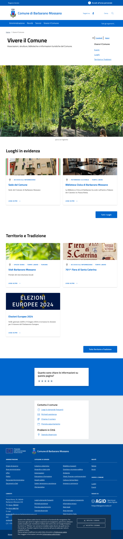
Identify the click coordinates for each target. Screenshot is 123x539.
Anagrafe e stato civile (42, 469)
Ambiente (66, 473)
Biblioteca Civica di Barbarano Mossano (86, 185)
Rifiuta (91, 520)
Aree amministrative (13, 469)
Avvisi (94, 469)
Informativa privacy (70, 503)
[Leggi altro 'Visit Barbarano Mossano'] (14, 283)
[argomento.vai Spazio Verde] (19, 264)
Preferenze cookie (60, 532)
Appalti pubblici (39, 480)
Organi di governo (12, 466)
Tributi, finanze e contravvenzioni (74, 476)
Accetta (91, 525)
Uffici (8, 473)
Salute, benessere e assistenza (45, 483)
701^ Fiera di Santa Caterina (80, 269)
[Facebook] (92, 13)
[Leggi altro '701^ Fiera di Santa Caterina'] (71, 283)
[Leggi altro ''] (14, 201)
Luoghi (94, 483)
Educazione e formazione (43, 476)
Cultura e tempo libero (70, 480)
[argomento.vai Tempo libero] (97, 180)
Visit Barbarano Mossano (22, 269)
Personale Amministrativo (15, 480)
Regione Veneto (13, 3)
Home (8, 32)
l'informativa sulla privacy (51, 534)
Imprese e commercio (70, 483)
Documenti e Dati (12, 483)
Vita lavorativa (39, 487)
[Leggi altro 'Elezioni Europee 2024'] (14, 333)
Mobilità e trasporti (69, 466)
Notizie (94, 466)
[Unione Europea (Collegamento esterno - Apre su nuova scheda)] (16, 451)
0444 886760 (14, 508)
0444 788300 (13, 505)
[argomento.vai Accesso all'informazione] (24, 180)
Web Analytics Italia (70, 514)
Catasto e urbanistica (41, 466)
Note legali (66, 507)
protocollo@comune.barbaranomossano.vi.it (21, 514)
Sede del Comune (17, 185)
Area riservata (68, 510)
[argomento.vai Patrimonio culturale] (80, 180)
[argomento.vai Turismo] (44, 264)
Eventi (94, 487)
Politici (8, 476)
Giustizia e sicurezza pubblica (73, 469)
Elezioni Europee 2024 (20, 316)
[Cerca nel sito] (112, 13)
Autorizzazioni (39, 473)
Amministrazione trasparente (73, 500)
